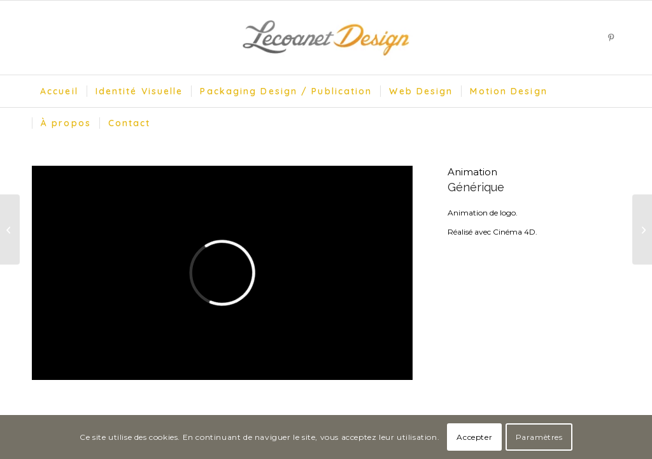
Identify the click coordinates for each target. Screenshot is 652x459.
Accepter (474, 437)
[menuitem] (59, 91)
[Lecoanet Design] (326, 38)
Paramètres (539, 437)
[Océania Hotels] (642, 229)
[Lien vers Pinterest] (610, 37)
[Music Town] (10, 229)
